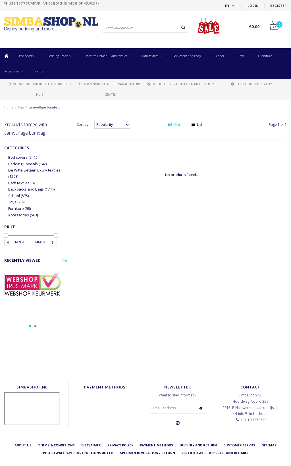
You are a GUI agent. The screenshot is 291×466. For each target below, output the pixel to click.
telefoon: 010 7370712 (251, 84)
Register (278, 6)
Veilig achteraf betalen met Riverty (180, 84)
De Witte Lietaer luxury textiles (106, 56)
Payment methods (156, 445)
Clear (65, 260)
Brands (38, 71)
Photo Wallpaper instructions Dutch (78, 453)
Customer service (239, 445)
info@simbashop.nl (253, 413)
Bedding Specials (59, 56)
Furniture (265, 56)
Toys (241, 56)
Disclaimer (91, 445)
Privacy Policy (120, 445)
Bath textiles (149, 56)
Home (9, 107)
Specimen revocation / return (147, 453)
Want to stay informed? (177, 395)
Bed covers (26, 56)
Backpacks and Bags (186, 56)
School (219, 56)
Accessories (11, 71)
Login (253, 6)
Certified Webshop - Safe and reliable (215, 453)
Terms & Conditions (56, 445)
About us (23, 445)
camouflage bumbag (43, 107)
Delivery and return (198, 445)
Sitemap (269, 445)
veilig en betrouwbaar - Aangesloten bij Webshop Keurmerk (51, 3)
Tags (21, 107)
